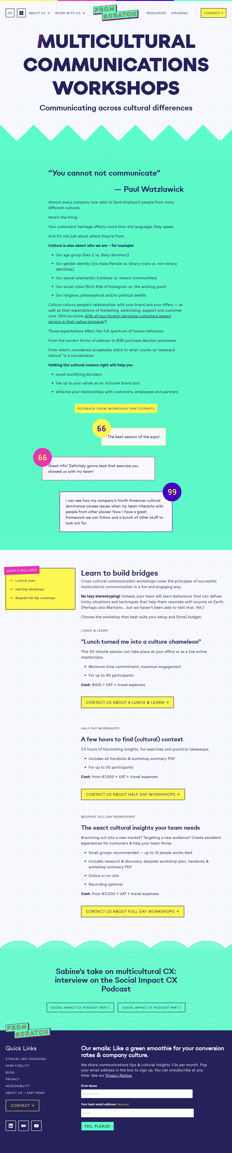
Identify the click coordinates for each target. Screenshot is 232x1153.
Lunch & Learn (25, 580)
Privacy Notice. (118, 1075)
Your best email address (105, 1104)
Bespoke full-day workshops (35, 598)
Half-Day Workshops (29, 589)
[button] (21, 12)
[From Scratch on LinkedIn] (11, 1126)
